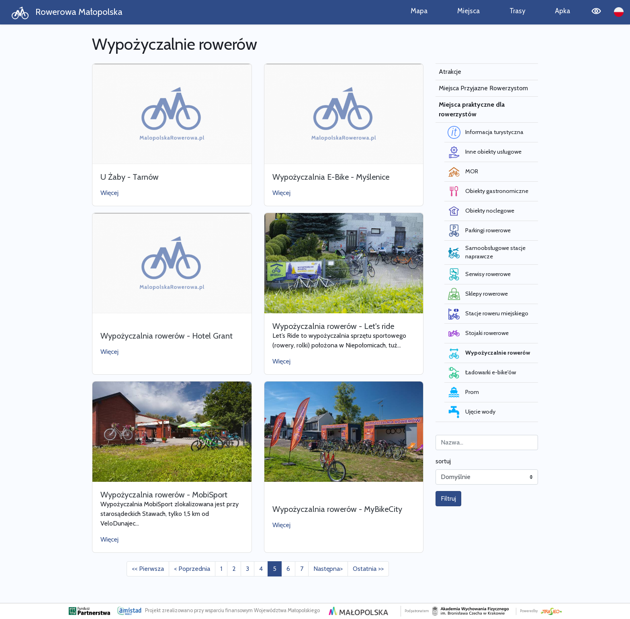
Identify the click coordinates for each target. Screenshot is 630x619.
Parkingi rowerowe (479, 230)
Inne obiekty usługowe (485, 152)
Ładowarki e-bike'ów (482, 372)
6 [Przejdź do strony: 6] (288, 568)
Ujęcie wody (471, 412)
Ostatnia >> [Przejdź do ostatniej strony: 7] (368, 568)
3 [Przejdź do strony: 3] (247, 568)
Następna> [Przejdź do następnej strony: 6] (328, 568)
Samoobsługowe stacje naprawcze (487, 252)
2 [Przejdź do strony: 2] (234, 568)
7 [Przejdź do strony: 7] (301, 568)
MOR (463, 171)
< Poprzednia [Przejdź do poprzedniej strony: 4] (192, 568)
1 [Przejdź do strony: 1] (221, 568)
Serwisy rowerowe (479, 274)
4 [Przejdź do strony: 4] (261, 568)
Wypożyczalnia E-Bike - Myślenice (330, 177)
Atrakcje (450, 71)
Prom (463, 392)
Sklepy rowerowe (478, 294)
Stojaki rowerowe (478, 333)
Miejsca (468, 10)
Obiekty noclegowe (481, 211)
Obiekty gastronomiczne (488, 191)
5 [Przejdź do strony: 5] (274, 568)
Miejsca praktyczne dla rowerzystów (472, 109)
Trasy (517, 10)
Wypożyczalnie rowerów (489, 353)
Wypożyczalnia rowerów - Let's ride (333, 326)
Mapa (419, 10)
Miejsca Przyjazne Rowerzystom (483, 88)
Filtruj (448, 498)
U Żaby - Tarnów (129, 177)
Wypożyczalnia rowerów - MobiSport (163, 494)
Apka (562, 10)
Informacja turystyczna (486, 132)
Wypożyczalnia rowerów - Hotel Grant (166, 336)
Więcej (109, 193)
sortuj (443, 461)
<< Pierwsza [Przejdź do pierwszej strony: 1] (148, 568)
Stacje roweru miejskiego (488, 313)
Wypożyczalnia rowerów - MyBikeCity (337, 509)
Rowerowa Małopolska (67, 12)
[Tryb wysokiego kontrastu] (596, 12)
